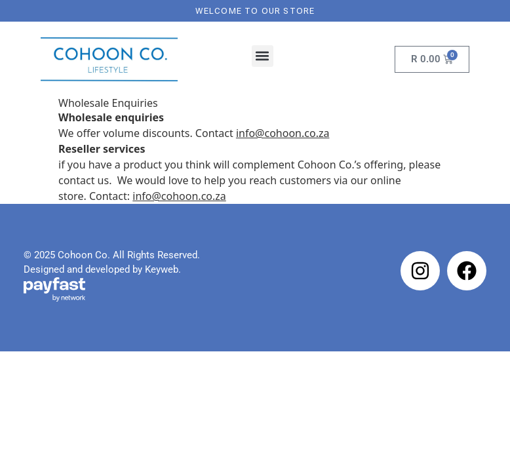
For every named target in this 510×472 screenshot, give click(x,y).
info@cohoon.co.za (179, 196)
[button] (262, 56)
